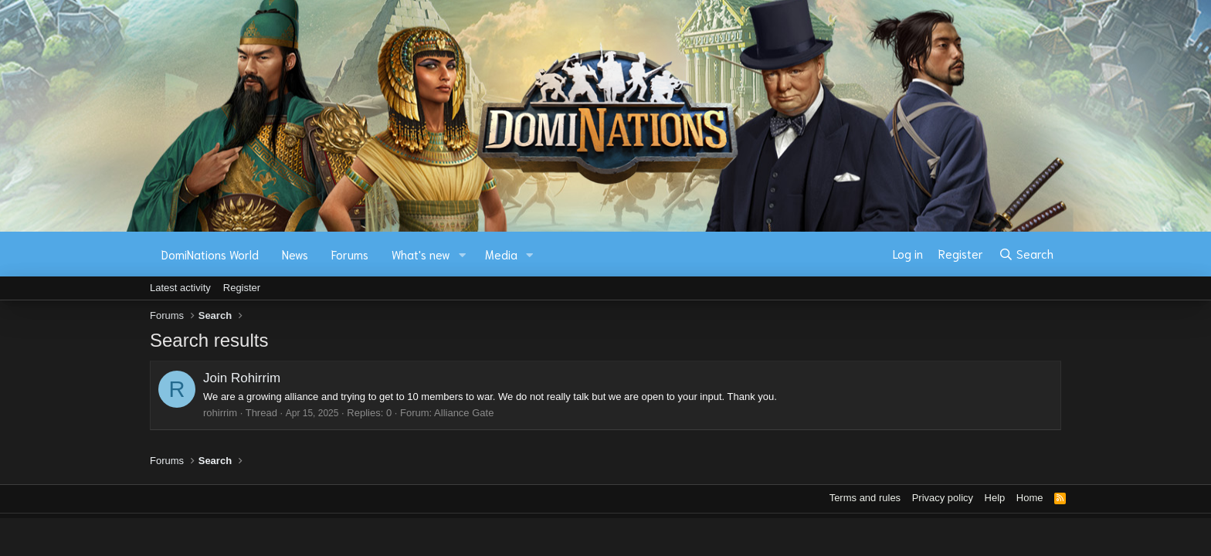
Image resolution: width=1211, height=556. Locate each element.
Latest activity (180, 287)
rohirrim (220, 413)
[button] (462, 254)
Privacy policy (942, 497)
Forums (349, 254)
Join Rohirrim (241, 378)
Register (241, 287)
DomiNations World (210, 254)
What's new (421, 254)
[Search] (1026, 254)
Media (501, 254)
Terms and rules (865, 497)
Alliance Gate (464, 413)
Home (1029, 497)
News (295, 254)
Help (995, 497)
